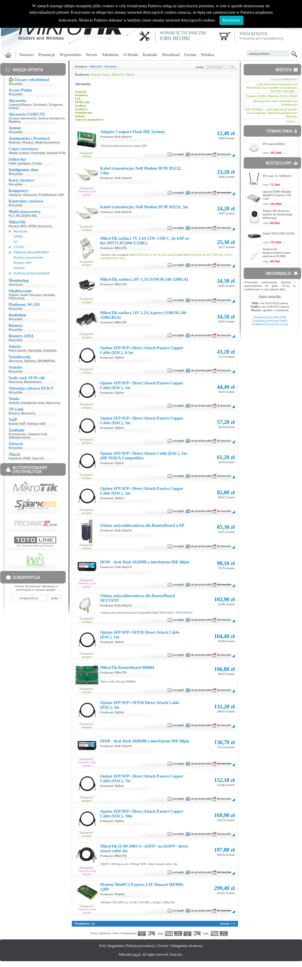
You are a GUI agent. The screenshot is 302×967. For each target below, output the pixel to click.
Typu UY (37, 458)
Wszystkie (15, 83)
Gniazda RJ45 (56, 153)
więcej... (291, 121)
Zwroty (163, 946)
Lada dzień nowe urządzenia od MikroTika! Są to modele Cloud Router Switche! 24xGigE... (271, 87)
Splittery (29, 361)
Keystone (15, 458)
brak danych (123, 136)
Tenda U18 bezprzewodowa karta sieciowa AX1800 (277, 252)
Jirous (106, 74)
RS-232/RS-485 (26, 215)
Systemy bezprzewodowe (31, 273)
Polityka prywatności (141, 946)
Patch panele (17, 350)
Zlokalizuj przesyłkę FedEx (270, 320)
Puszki (37, 163)
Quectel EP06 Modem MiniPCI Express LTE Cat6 (277, 195)
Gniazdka (49, 350)
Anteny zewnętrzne (51, 118)
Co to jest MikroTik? (283, 79)
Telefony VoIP (36, 423)
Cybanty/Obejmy (19, 104)
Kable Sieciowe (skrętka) (38, 295)
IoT (15, 241)
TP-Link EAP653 (274, 144)
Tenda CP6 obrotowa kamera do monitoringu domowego (278, 214)
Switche (19, 268)
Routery (13, 413)
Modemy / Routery (20, 142)
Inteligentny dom (32, 402)
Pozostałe (38, 153)
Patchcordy (16, 298)
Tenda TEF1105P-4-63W (279, 233)
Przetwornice (17, 434)
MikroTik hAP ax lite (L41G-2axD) (152, 254)
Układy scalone (19, 153)
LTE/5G (18, 247)
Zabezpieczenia (19, 437)
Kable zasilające (19, 163)
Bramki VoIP (16, 423)
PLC (11, 215)
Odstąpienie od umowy (187, 946)
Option (130, 74)
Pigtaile (13, 295)
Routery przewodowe (28, 257)
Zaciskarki (40, 104)
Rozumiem (231, 20)
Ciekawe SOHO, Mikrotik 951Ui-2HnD (271, 96)
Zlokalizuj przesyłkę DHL (270, 317)
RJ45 (26, 458)
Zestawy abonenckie (22, 118)
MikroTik (96, 66)
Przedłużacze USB (51, 194)
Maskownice (32, 382)
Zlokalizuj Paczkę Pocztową (270, 324)
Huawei (96, 74)
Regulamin (116, 946)
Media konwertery (47, 142)
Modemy (14, 121)
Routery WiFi (17, 226)
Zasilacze (14, 194)
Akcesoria (30, 194)
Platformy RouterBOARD (31, 252)
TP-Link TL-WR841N (277, 176)
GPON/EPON (46, 361)
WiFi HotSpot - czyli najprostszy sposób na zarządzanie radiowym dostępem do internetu (271, 113)
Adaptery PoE (37, 434)
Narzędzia (35, 350)
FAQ (102, 946)
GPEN (32, 226)
